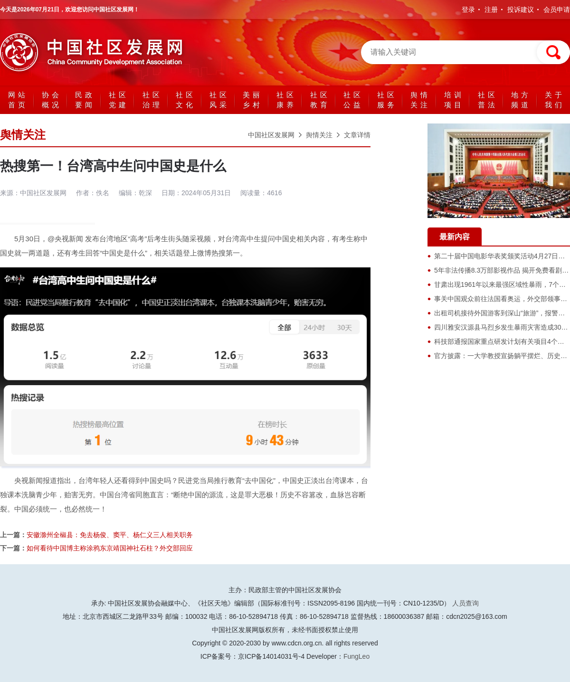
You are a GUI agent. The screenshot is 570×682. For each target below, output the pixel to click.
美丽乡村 (253, 100)
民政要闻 (85, 100)
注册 (491, 9)
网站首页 (18, 100)
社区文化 (186, 100)
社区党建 (119, 100)
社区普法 (488, 100)
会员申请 (556, 9)
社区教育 (320, 100)
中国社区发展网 (95, 52)
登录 (468, 9)
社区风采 (219, 100)
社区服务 (387, 100)
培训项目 (454, 100)
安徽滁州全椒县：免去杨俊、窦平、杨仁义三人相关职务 (110, 535)
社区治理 (152, 100)
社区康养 (286, 100)
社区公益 (353, 100)
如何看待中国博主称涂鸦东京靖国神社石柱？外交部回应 (110, 548)
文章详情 (357, 135)
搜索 (553, 52)
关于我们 (555, 100)
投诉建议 (520, 9)
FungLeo (356, 656)
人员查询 (465, 603)
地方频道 (521, 100)
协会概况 (52, 100)
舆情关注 (420, 100)
